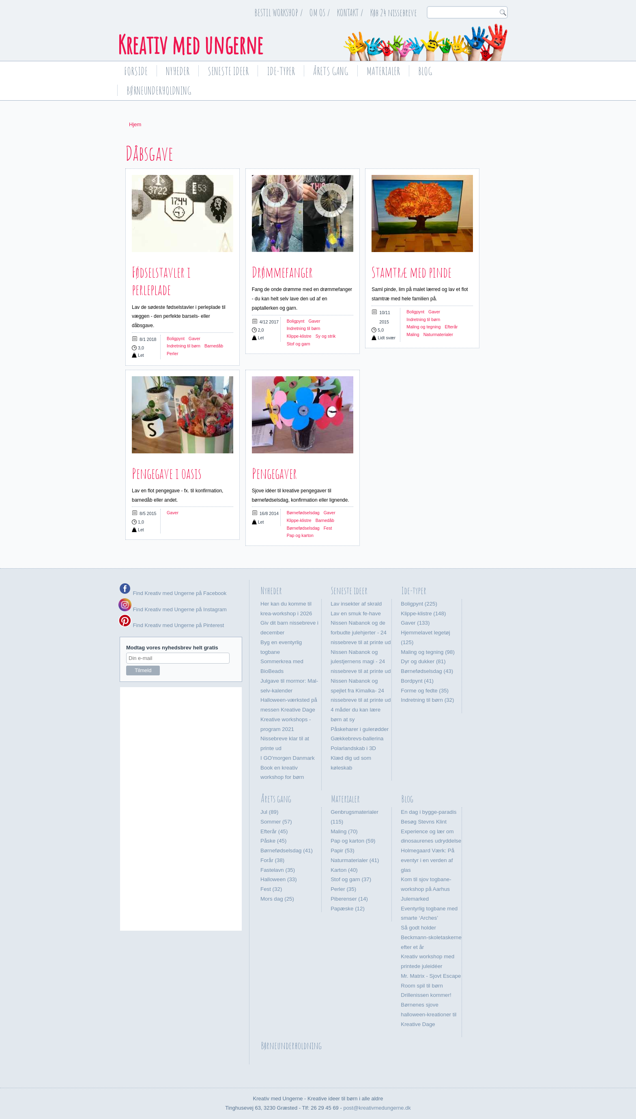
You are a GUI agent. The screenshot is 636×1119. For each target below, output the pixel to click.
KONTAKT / (350, 12)
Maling (412, 334)
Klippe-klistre (299, 336)
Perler (172, 353)
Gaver (194, 338)
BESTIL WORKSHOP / (278, 12)
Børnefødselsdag (303, 512)
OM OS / (319, 12)
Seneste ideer (228, 71)
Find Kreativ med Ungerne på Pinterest (177, 625)
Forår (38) (272, 860)
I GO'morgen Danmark (287, 758)
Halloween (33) (278, 879)
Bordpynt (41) (417, 681)
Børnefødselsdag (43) (427, 671)
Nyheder (177, 71)
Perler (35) (343, 889)
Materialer (383, 71)
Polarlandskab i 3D (353, 748)
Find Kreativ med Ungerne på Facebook (178, 593)
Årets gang (330, 71)
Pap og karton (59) (353, 841)
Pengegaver (274, 473)
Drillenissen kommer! (426, 995)
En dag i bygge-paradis (428, 812)
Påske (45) (273, 841)
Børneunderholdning (159, 90)
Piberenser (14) (349, 899)
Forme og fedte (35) (425, 691)
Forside (136, 71)
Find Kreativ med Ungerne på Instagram (172, 609)
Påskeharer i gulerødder (360, 729)
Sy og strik (326, 336)
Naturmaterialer (438, 334)
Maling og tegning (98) (428, 652)
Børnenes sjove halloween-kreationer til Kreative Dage (428, 1014)
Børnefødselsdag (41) (286, 850)
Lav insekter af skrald (356, 604)
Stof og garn (298, 343)
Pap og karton (300, 535)
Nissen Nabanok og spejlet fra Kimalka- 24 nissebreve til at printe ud (361, 690)
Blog (425, 71)
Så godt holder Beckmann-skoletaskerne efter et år (431, 937)
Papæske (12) (348, 909)
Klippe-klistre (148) (423, 613)
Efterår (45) (274, 831)
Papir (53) (343, 850)
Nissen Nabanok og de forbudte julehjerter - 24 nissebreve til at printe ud (361, 632)
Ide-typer (281, 71)
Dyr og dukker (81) (423, 661)
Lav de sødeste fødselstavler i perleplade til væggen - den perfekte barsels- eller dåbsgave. (179, 316)
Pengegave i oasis (167, 473)
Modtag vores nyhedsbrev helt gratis (172, 648)
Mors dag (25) (277, 899)
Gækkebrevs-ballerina (357, 738)
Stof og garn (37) (351, 879)
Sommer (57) (276, 822)
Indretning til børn (183, 345)
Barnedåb (213, 345)
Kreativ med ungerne (190, 44)
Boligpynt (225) (419, 604)
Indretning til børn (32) (427, 700)
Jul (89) (269, 812)
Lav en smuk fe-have (356, 613)
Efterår (451, 326)
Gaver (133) (415, 623)
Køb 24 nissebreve (393, 12)
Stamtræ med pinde (411, 272)
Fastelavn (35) (277, 870)
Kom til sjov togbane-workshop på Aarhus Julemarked (426, 889)
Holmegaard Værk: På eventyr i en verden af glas (427, 860)
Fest (328, 528)
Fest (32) (271, 889)
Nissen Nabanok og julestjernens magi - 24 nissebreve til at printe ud (361, 662)
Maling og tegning (423, 326)
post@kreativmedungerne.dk (376, 1108)
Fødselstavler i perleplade (161, 281)
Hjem (135, 124)
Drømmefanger (282, 272)
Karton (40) (344, 870)
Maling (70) (344, 831)
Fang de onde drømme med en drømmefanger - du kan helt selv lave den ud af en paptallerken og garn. (302, 299)
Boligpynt (176, 338)
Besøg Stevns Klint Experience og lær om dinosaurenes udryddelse (431, 831)
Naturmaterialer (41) (355, 860)
